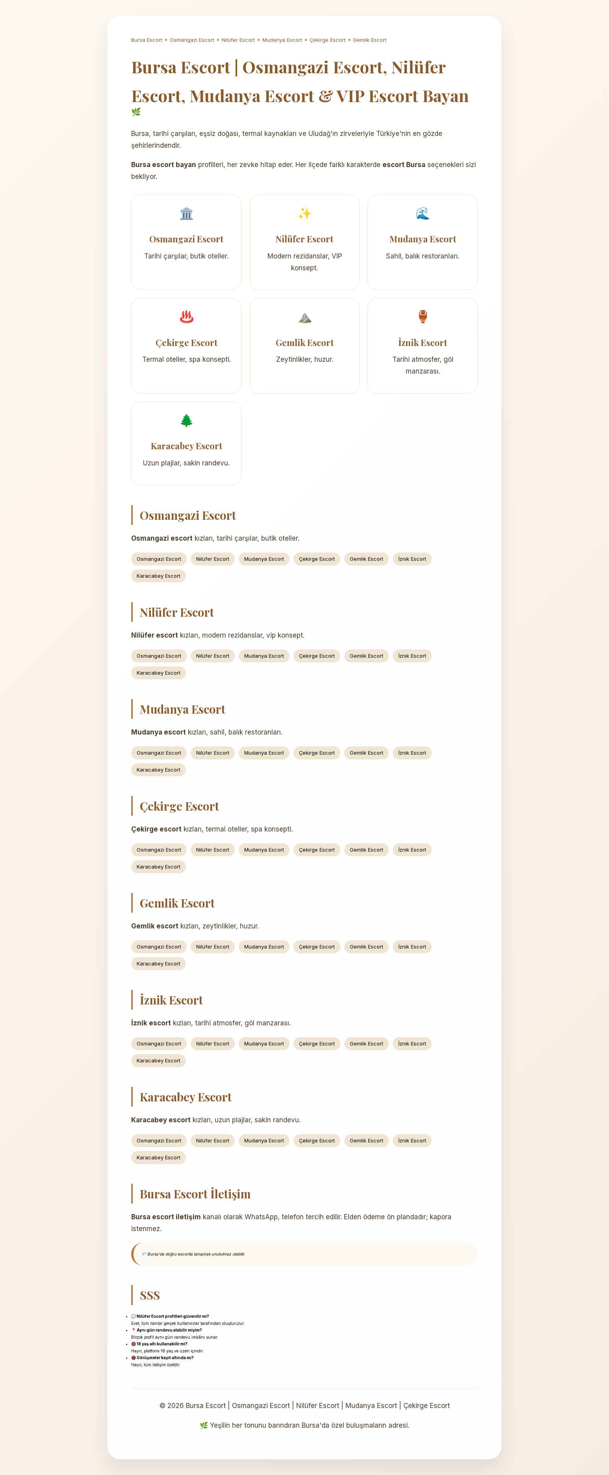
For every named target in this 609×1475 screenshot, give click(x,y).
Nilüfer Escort (238, 40)
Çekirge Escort (327, 40)
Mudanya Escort (282, 40)
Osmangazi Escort (192, 40)
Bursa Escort (146, 40)
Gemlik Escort (369, 40)
